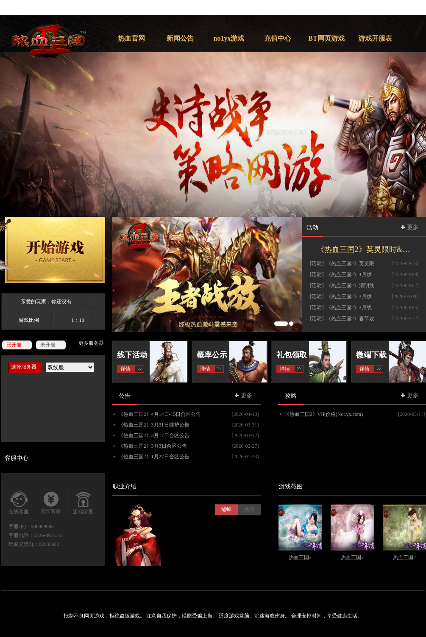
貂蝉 (226, 509)
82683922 (49, 544)
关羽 (249, 509)
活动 (312, 227)
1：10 (78, 320)
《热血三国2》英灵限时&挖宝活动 (368, 249)
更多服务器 (91, 343)
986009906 (42, 526)
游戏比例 (29, 320)
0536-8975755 (49, 535)
